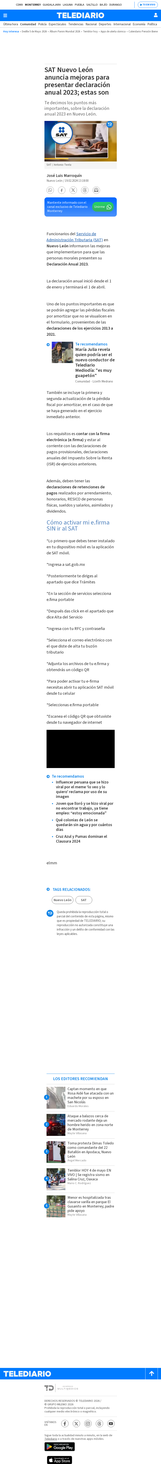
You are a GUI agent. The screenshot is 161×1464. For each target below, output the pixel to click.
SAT (84, 900)
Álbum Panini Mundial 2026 (65, 31)
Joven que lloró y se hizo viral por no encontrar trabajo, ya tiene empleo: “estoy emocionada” (84, 808)
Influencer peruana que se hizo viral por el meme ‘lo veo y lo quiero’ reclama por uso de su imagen (82, 790)
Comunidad (28, 24)
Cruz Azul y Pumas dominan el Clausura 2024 (81, 839)
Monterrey (33, 5)
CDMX (19, 5)
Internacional (122, 24)
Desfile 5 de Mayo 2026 (34, 31)
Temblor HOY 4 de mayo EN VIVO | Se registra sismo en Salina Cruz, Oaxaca (89, 1175)
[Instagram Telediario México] (88, 1423)
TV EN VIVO (149, 4)
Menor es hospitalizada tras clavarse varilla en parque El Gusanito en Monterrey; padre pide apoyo (91, 1204)
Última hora (10, 24)
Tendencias (75, 24)
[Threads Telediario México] (99, 1423)
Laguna (68, 5)
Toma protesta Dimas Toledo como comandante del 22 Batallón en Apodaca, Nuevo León (91, 1150)
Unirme (99, 206)
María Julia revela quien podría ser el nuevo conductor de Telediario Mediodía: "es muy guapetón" (95, 362)
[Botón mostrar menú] (5, 15)
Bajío (103, 5)
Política (152, 24)
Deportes (105, 24)
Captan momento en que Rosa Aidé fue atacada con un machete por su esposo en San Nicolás (91, 1095)
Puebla (79, 5)
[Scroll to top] (151, 1373)
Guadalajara (52, 5)
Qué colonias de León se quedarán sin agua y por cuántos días (84, 825)
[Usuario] (156, 15)
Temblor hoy (90, 31)
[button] (50, 190)
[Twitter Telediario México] (76, 1423)
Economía (139, 24)
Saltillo (92, 5)
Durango (115, 5)
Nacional (91, 24)
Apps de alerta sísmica (113, 31)
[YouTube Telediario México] (111, 1423)
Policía (42, 24)
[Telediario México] (80, 15)
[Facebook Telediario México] (65, 1423)
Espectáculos (57, 24)
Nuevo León (62, 900)
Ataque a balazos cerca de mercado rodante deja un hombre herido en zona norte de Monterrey (90, 1123)
